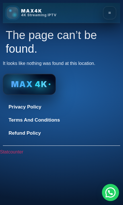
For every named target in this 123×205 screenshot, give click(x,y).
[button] (110, 192)
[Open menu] (109, 12)
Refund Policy (25, 133)
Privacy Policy (25, 107)
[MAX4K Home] (32, 13)
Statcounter (11, 151)
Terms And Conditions (34, 120)
